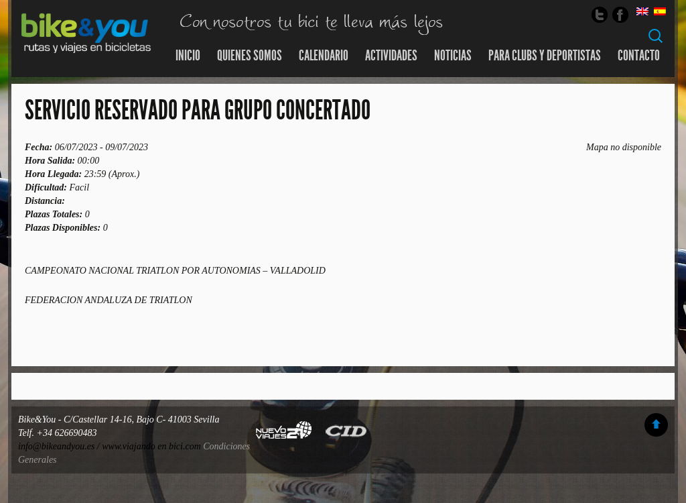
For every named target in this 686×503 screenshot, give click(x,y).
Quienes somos (249, 55)
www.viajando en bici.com (151, 446)
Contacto (639, 55)
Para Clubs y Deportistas (544, 55)
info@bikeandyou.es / (60, 446)
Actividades (391, 55)
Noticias (453, 55)
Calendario (323, 55)
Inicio (188, 55)
